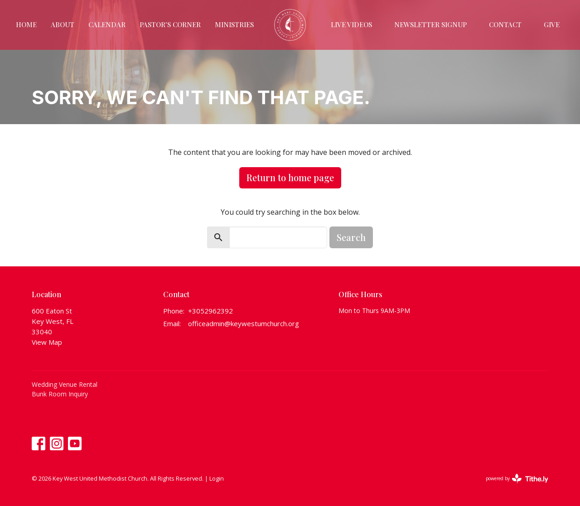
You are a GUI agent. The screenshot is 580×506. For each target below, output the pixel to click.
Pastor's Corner (170, 24)
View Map (47, 342)
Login (216, 478)
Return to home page (290, 177)
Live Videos (351, 24)
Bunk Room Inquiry (60, 394)
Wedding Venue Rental (64, 384)
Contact (505, 24)
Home (26, 24)
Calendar (107, 24)
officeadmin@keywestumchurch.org (243, 323)
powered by (517, 478)
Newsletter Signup (430, 24)
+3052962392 (210, 310)
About (62, 24)
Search (351, 237)
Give (552, 24)
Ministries (234, 24)
